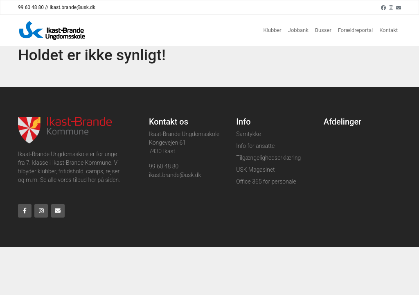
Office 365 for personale (266, 181)
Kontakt (388, 30)
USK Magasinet (255, 169)
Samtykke (248, 134)
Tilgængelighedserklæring (268, 157)
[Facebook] (383, 7)
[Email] (398, 7)
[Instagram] (391, 7)
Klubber (272, 30)
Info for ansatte (255, 146)
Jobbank (298, 30)
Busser (323, 30)
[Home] (52, 30)
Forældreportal (355, 30)
